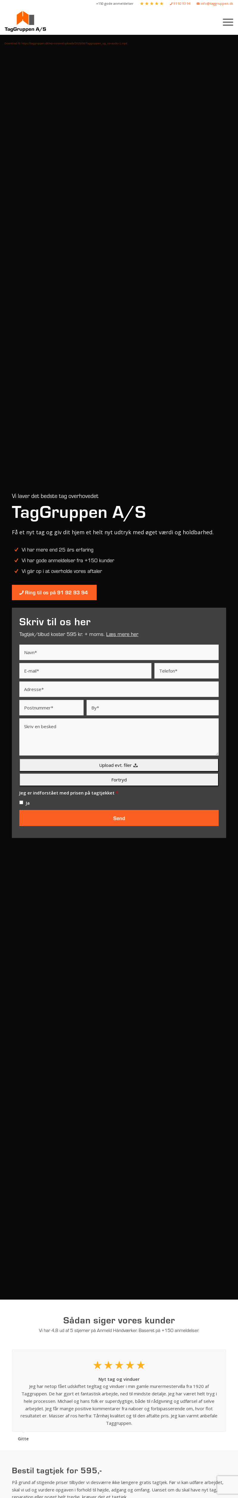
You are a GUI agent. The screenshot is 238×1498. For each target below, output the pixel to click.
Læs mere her (122, 634)
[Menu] (225, 21)
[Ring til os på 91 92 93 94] (54, 592)
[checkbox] (21, 802)
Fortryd (119, 780)
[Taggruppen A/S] (27, 21)
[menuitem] (115, 3)
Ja (28, 803)
